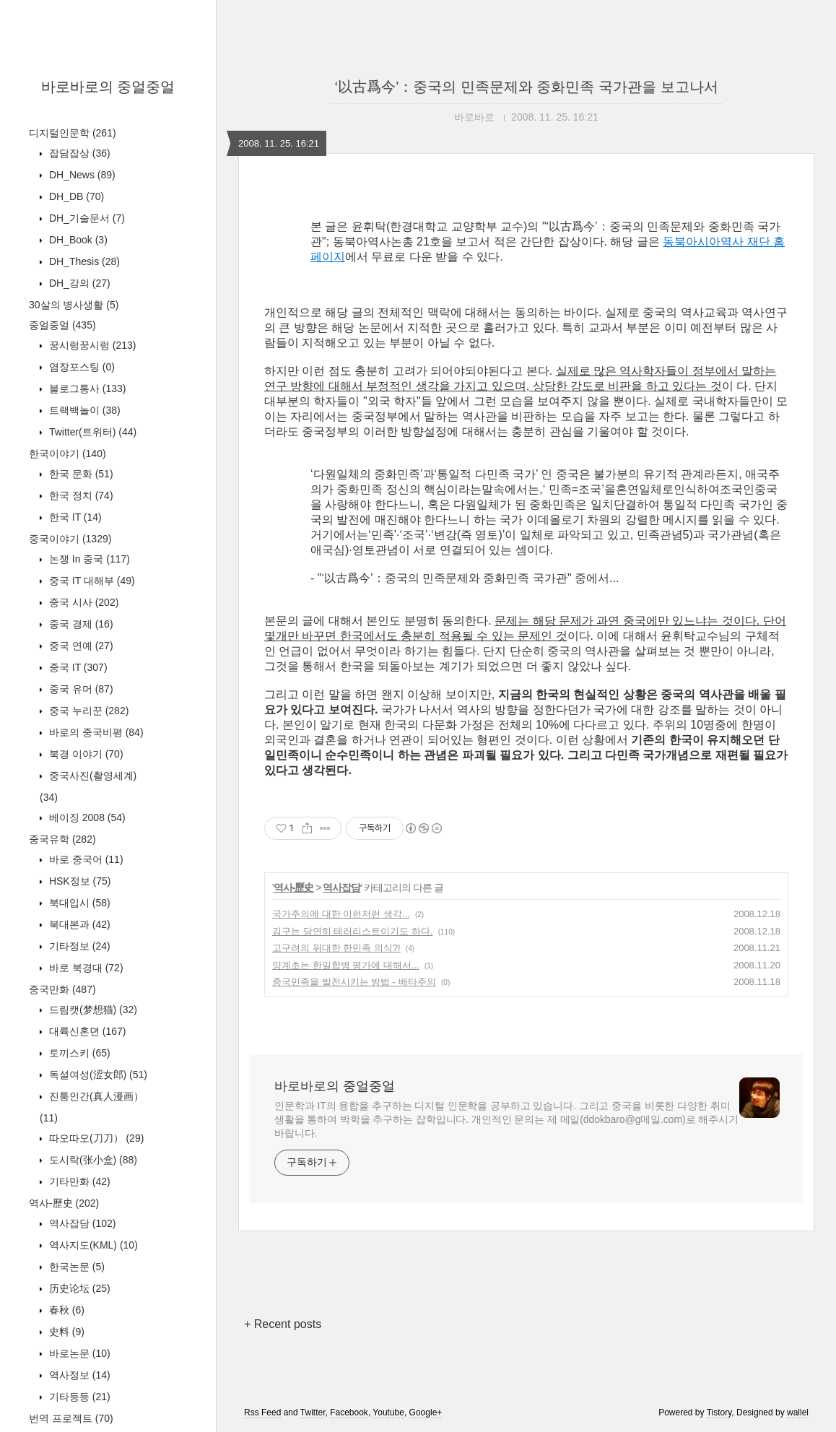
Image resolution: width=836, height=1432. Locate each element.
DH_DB (75, 196)
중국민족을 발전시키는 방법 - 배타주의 (354, 981)
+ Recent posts (282, 1324)
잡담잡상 (78, 153)
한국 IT (74, 517)
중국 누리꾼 (87, 710)
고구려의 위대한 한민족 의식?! (336, 947)
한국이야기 (67, 453)
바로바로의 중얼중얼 (108, 87)
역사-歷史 (64, 1203)
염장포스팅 (80, 367)
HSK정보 (78, 881)
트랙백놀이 (83, 410)
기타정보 (78, 946)
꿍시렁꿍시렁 (91, 345)
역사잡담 (81, 1223)
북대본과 (78, 924)
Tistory (719, 1412)
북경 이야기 (84, 754)
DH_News (81, 175)
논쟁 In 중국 (88, 559)
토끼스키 (78, 1053)
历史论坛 (78, 1288)
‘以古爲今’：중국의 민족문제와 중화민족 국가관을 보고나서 (526, 87)
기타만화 (78, 1181)
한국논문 (75, 1266)
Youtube (388, 1412)
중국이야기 (70, 538)
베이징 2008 (86, 817)
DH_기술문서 (85, 218)
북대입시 (78, 902)
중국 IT (77, 667)
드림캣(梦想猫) (91, 1009)
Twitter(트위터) (91, 432)
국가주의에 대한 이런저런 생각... (341, 913)
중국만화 (62, 989)
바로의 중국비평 (95, 732)
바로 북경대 (84, 967)
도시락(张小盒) (91, 1160)
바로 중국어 (84, 859)
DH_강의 (78, 283)
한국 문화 (79, 473)
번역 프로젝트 (71, 1418)
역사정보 (78, 1375)
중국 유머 (79, 689)
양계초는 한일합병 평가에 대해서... (345, 965)
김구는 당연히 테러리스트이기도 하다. (352, 931)
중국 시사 (82, 602)
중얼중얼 (62, 325)
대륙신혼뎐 (86, 1031)
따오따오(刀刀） (95, 1138)
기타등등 (78, 1396)
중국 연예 (79, 645)
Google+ (426, 1412)
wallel (798, 1412)
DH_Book (77, 240)
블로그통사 (86, 388)
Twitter (313, 1412)
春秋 (65, 1310)
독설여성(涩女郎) (96, 1074)
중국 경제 (79, 624)
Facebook (349, 1412)
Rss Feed (262, 1412)
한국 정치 (79, 495)
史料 (65, 1331)
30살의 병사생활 (73, 305)
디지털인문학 (72, 133)
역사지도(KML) (92, 1245)
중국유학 (62, 839)
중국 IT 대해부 (90, 580)
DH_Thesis (83, 261)
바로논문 (78, 1353)
